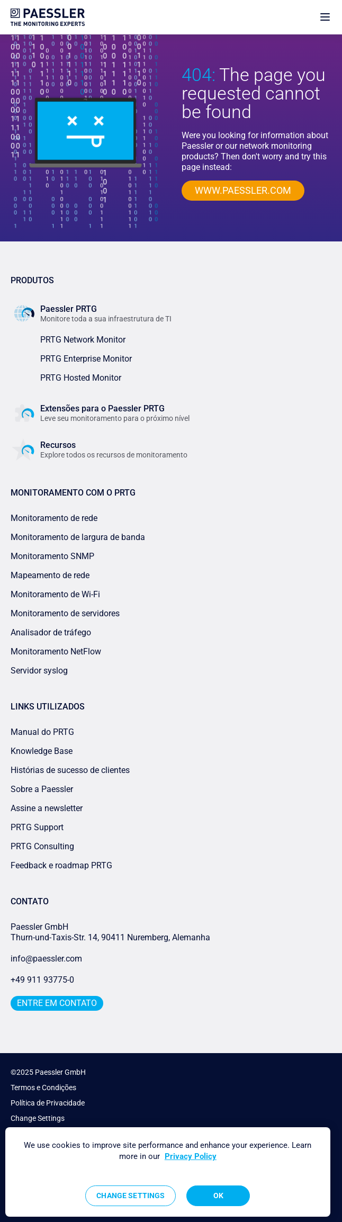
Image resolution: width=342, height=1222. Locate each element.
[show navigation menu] (325, 17)
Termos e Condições (43, 1087)
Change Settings (38, 1118)
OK (218, 1195)
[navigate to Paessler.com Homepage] (48, 17)
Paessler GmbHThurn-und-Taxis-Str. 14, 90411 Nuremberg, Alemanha (110, 932)
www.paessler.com (243, 190)
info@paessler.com (46, 959)
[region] (167, 1172)
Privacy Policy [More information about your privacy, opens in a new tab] (191, 1156)
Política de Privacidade (48, 1103)
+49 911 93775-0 (42, 980)
